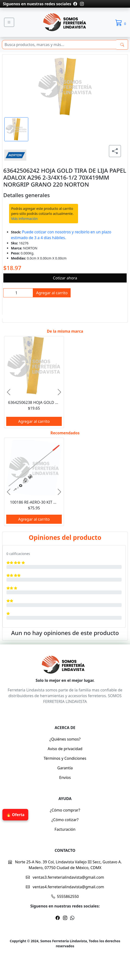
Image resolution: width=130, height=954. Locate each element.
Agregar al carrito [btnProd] (52, 292)
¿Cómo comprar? (65, 810)
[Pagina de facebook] (75, 3)
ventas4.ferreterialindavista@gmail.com (65, 886)
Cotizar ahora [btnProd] (65, 278)
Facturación (65, 829)
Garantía (65, 768)
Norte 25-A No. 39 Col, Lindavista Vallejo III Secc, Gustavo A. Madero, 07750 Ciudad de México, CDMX (65, 864)
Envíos (65, 777)
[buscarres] (122, 45)
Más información (24, 218)
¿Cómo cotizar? (65, 819)
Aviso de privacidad (65, 748)
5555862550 (65, 896)
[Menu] (9, 22)
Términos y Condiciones (65, 758)
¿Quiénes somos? (65, 739)
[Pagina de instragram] (81, 3)
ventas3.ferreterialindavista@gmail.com (65, 877)
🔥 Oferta (15, 814)
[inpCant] (18, 292)
